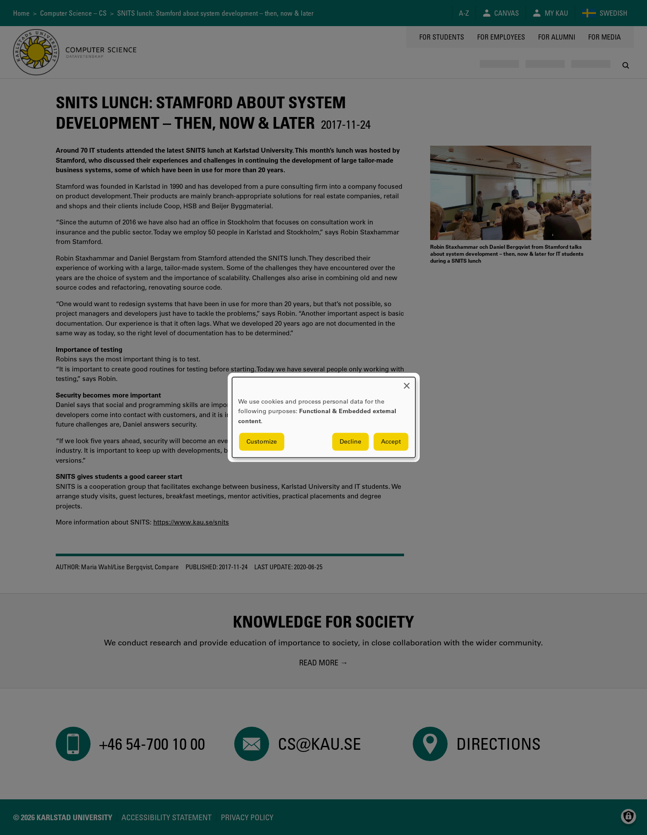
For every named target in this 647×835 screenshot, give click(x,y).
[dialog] (323, 417)
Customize (261, 442)
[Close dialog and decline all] (406, 382)
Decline (350, 442)
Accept (391, 442)
